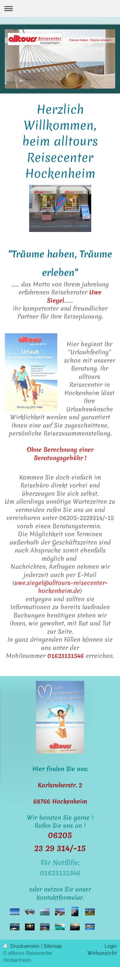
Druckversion (22, 946)
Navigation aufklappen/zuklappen (60, 8)
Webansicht (102, 952)
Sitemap (53, 946)
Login (111, 946)
